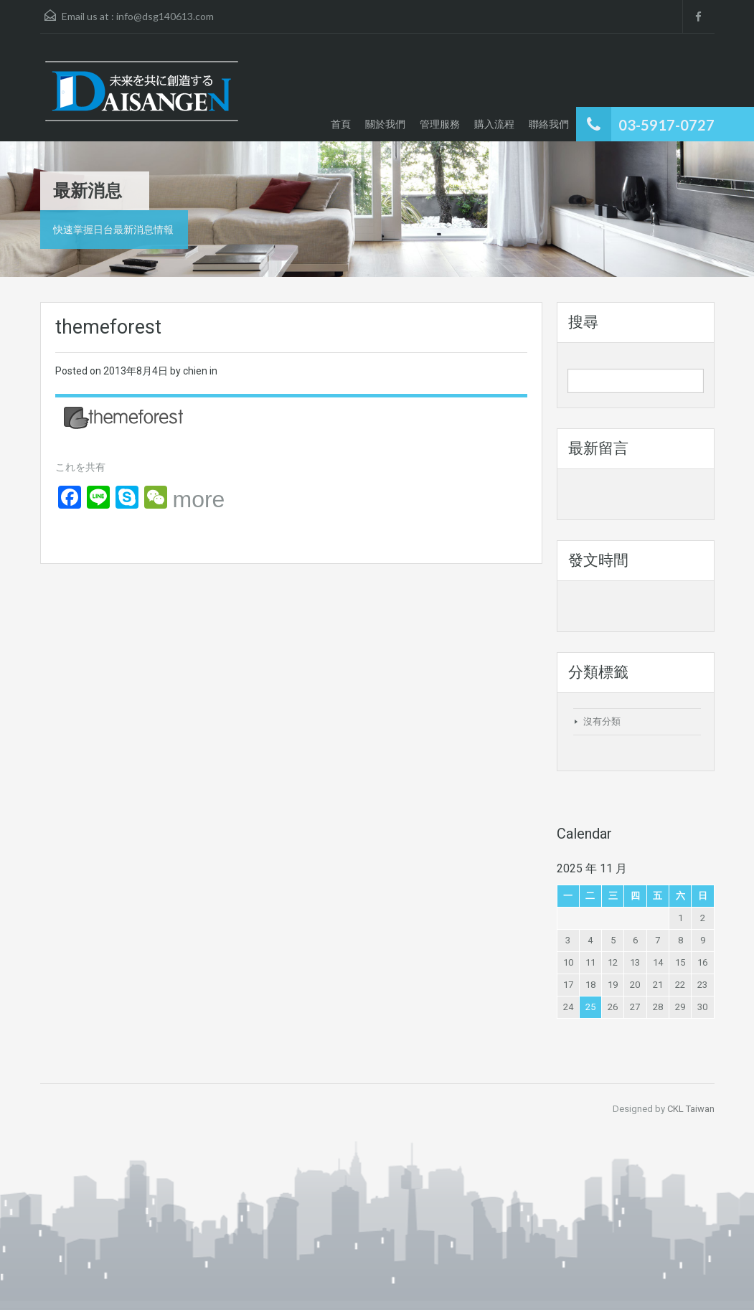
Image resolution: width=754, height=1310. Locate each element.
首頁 (341, 124)
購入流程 (494, 124)
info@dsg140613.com (165, 16)
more (199, 499)
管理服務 (440, 124)
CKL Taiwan (691, 1108)
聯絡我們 (549, 124)
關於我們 (385, 124)
